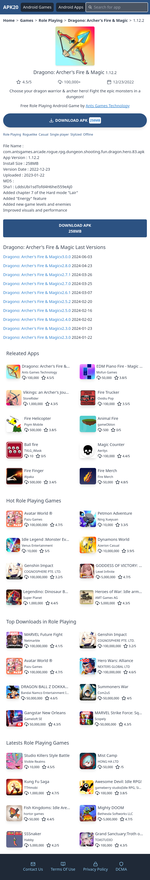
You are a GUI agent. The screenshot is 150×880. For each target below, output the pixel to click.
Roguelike (30, 134)
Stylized (75, 134)
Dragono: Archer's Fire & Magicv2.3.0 (37, 328)
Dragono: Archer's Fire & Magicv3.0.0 (37, 256)
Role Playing (50, 20)
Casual (43, 134)
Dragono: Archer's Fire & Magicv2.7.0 (37, 283)
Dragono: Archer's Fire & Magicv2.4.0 (37, 319)
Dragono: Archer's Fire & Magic (98, 20)
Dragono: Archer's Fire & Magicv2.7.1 (37, 274)
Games (26, 20)
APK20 (10, 7)
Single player (59, 134)
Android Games (37, 7)
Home (9, 20)
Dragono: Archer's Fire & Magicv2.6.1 (37, 292)
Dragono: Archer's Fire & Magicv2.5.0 (37, 310)
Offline (88, 134)
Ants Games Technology (108, 105)
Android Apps (70, 7)
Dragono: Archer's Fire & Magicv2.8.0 (37, 265)
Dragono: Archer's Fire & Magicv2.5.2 (37, 301)
